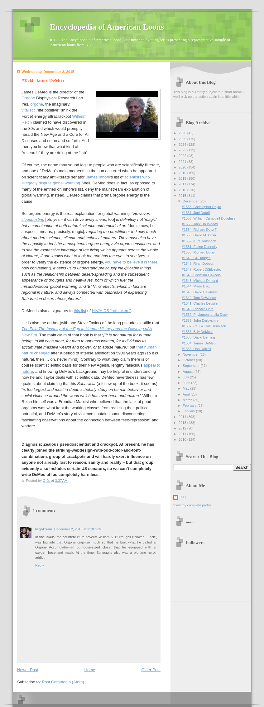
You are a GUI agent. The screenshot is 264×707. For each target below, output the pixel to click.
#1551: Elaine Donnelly (200, 247)
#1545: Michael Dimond (200, 280)
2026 (183, 133)
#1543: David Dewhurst (200, 292)
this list (80, 310)
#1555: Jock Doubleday (200, 224)
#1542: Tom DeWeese (199, 298)
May (186, 388)
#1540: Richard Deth (198, 309)
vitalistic (29, 110)
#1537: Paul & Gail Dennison (204, 326)
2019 (183, 173)
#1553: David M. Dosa (199, 235)
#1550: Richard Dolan (198, 252)
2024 (183, 144)
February (190, 405)
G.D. (183, 497)
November (191, 354)
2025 (183, 139)
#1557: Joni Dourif (196, 213)
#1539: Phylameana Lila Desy (205, 314)
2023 (183, 150)
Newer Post (27, 669)
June (187, 383)
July (186, 377)
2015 (183, 195)
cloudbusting (33, 219)
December (191, 201)
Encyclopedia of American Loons (107, 26)
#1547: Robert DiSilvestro (201, 269)
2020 (183, 167)
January (189, 411)
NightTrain (43, 529)
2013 (183, 423)
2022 (183, 156)
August (188, 371)
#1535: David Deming (198, 337)
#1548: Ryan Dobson (198, 263)
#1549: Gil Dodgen (196, 258)
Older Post (151, 669)
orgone (36, 104)
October (189, 360)
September (191, 366)
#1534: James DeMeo (199, 343)
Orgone (28, 98)
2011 (183, 434)
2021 (183, 162)
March (188, 400)
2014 (183, 417)
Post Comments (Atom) (63, 682)
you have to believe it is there (131, 262)
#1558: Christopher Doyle (201, 207)
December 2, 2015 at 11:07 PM (78, 529)
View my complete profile (192, 505)
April (186, 394)
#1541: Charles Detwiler (200, 303)
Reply (39, 565)
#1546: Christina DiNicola (201, 275)
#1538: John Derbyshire (200, 320)
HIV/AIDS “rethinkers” (111, 310)
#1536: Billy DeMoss (198, 332)
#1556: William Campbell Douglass (208, 218)
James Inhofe (98, 177)
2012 (183, 428)
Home (89, 669)
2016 (183, 190)
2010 (183, 439)
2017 (183, 184)
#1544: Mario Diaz (196, 286)
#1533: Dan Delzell (196, 349)
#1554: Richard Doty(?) (200, 229)
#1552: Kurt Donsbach (199, 241)
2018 (183, 178)
